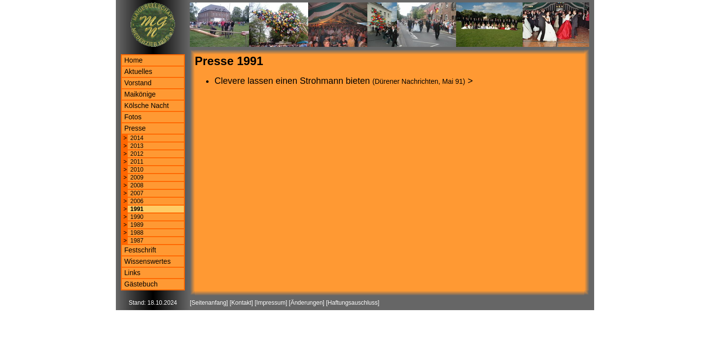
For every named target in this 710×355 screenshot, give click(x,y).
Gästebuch (141, 284)
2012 (136, 153)
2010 (136, 169)
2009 (136, 177)
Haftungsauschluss (353, 302)
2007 (136, 193)
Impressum (270, 302)
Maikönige (140, 94)
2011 (136, 161)
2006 (136, 201)
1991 (136, 209)
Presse (135, 128)
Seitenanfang (208, 302)
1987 (136, 240)
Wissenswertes (147, 261)
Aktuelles (138, 71)
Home (133, 60)
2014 (136, 138)
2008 (136, 185)
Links (132, 273)
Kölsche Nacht (146, 105)
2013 (136, 145)
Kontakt (241, 302)
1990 (136, 216)
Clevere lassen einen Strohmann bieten (292, 81)
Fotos (133, 117)
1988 (136, 232)
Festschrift (140, 250)
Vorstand (137, 83)
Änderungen (306, 302)
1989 (136, 224)
